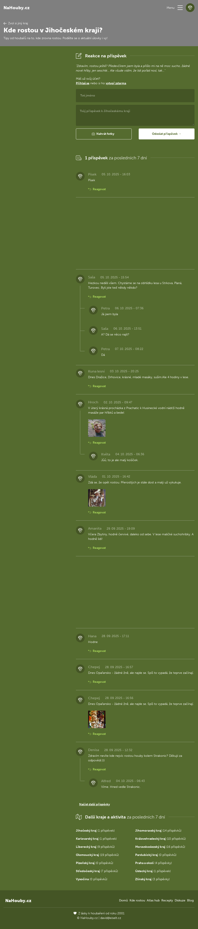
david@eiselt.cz (110, 918)
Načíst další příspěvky (94, 804)
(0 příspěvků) (155, 855)
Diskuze (180, 900)
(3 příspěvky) (152, 879)
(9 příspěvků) (95, 847)
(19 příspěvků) (97, 855)
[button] (180, 7)
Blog (190, 900)
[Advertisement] (36, 117)
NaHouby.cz (16, 7)
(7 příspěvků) (97, 871)
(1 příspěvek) (95, 830)
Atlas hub (153, 900)
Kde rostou (137, 900)
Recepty (167, 900)
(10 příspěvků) (160, 839)
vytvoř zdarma (116, 83)
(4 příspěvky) (153, 863)
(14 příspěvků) (158, 830)
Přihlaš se (82, 83)
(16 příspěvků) (160, 847)
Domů (123, 900)
